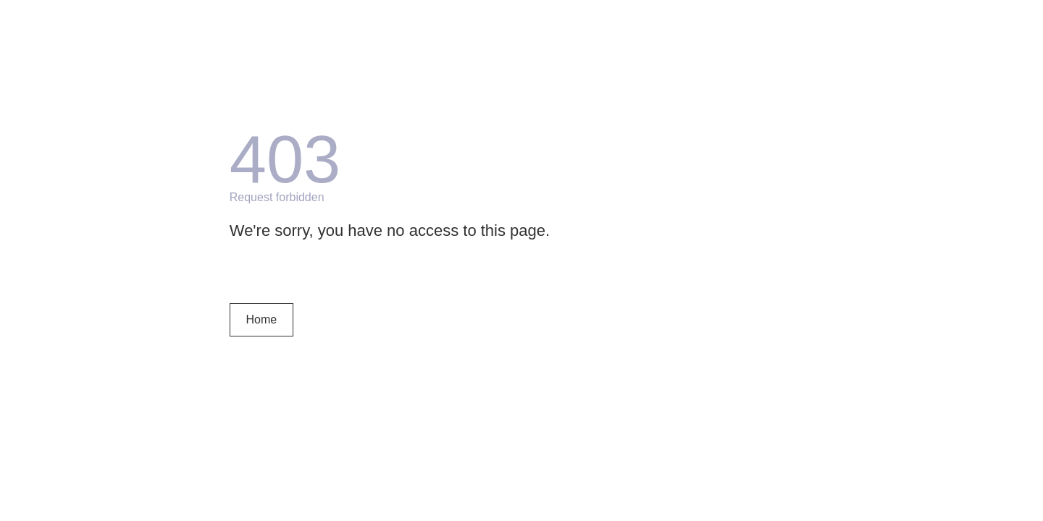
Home (261, 319)
